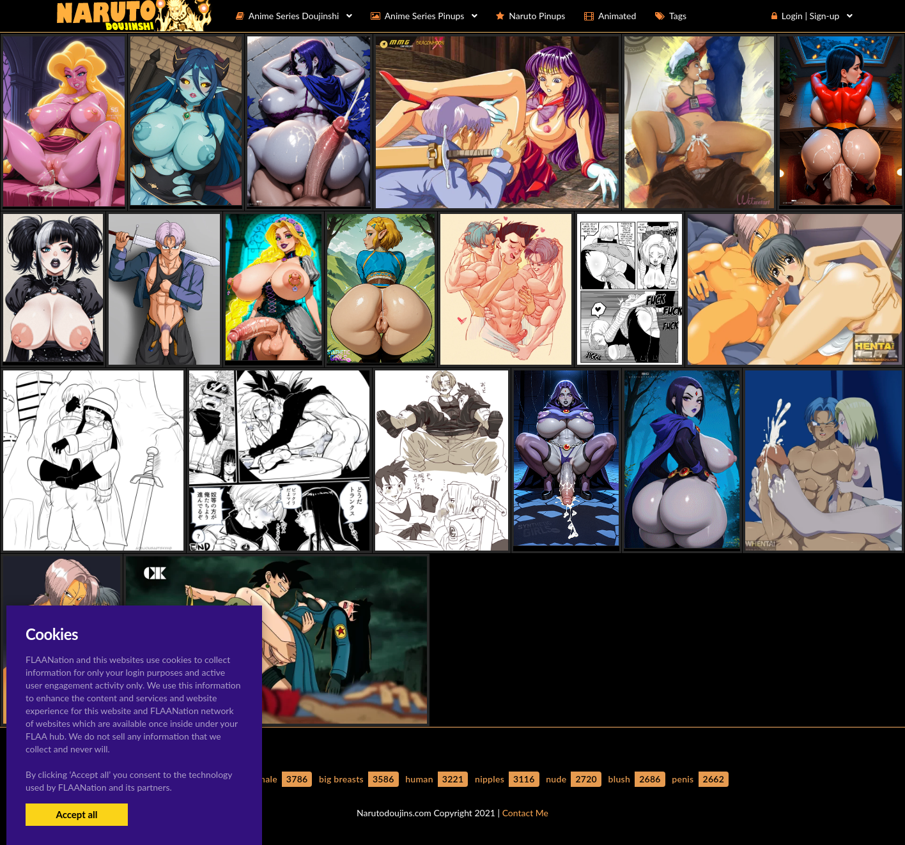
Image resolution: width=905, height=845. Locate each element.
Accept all (76, 814)
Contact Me (525, 812)
